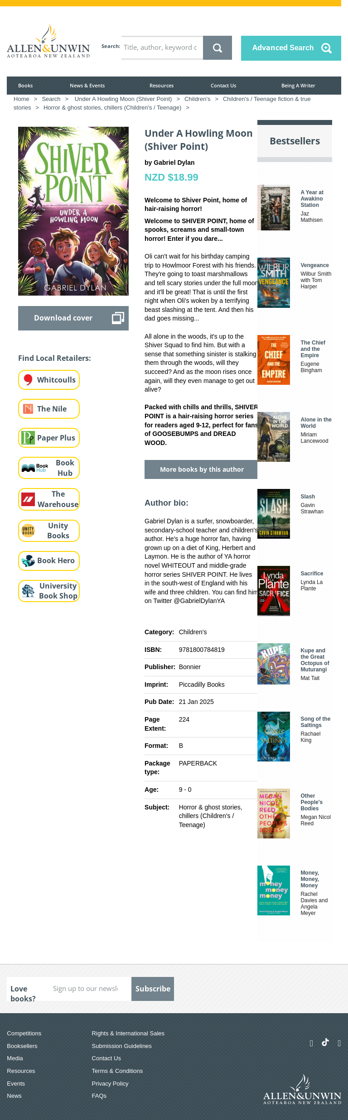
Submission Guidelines (122, 1046)
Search (110, 46)
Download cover (63, 318)
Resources (162, 85)
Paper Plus (56, 438)
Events (16, 1083)
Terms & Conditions (117, 1070)
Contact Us (223, 85)
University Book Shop (58, 591)
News (14, 1095)
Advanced (283, 48)
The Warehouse (58, 499)
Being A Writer (298, 85)
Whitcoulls (56, 380)
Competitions (24, 1033)
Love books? (23, 992)
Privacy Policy (110, 1083)
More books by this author (202, 469)
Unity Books (58, 531)
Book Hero (56, 560)
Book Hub (65, 468)
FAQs (99, 1095)
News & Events (87, 85)
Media (15, 1058)
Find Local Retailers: (54, 358)
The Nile (52, 409)
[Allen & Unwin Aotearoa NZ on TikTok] (325, 1042)
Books (25, 85)
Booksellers (22, 1046)
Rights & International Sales (128, 1033)
